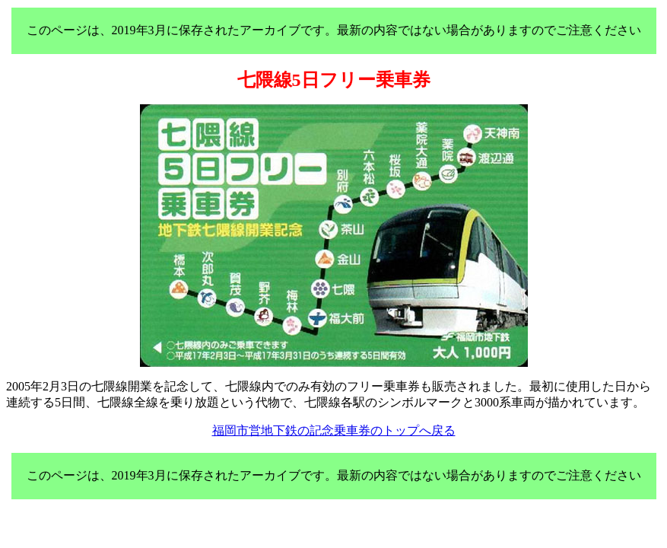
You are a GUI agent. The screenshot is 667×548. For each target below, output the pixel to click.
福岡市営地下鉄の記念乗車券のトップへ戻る (334, 430)
